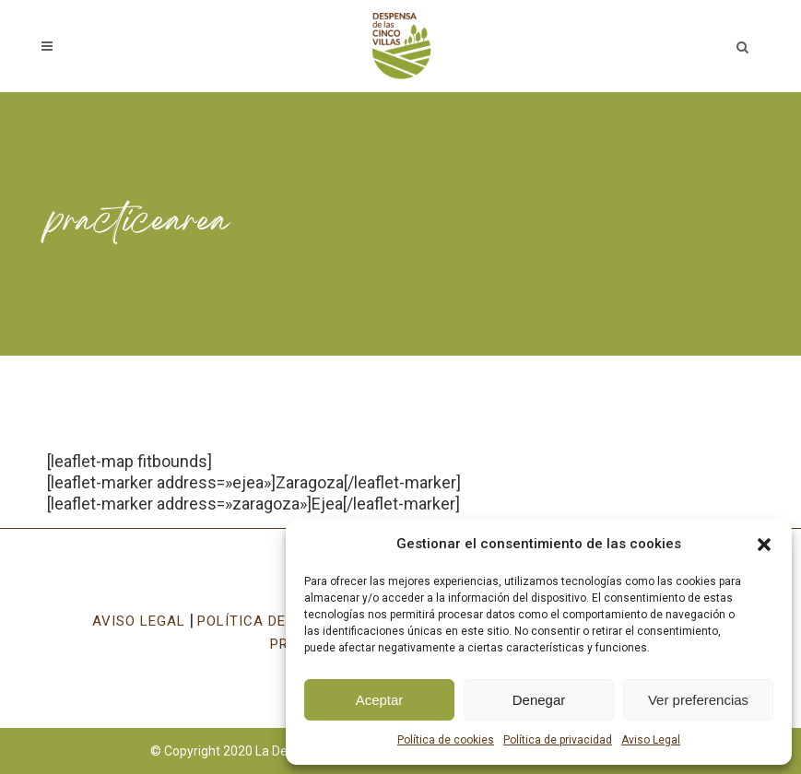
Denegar (539, 700)
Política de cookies (445, 739)
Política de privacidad (557, 739)
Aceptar (380, 700)
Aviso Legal (650, 739)
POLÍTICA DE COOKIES (274, 621)
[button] (764, 544)
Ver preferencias (698, 700)
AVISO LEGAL (138, 621)
